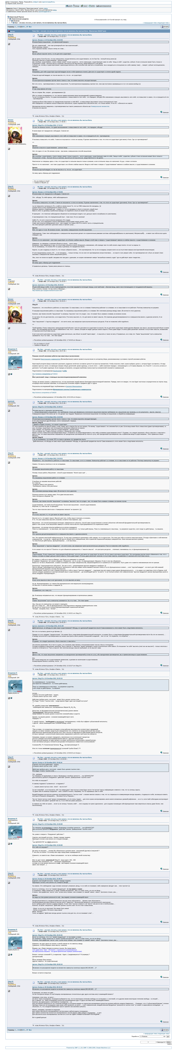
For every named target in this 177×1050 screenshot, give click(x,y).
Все (30, 27)
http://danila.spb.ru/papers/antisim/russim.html (47, 290)
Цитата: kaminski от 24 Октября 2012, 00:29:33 (47, 285)
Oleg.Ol (10, 34)
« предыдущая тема (150, 23)
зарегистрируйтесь (48, 2)
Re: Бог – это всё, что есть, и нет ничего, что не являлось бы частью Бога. (65, 35)
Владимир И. (12, 349)
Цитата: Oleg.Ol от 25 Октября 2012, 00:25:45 (47, 935)
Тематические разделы (20, 19)
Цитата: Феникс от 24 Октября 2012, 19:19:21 (47, 458)
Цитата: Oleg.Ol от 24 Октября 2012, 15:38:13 (47, 407)
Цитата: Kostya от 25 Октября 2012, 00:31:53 (47, 987)
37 (27, 27)
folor (9, 279)
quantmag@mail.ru (45, 11)
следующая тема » (163, 23)
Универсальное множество (100, 106)
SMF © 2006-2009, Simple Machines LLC (96, 1047)
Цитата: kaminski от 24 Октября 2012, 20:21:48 (47, 626)
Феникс (10, 120)
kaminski (11, 401)
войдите (36, 2)
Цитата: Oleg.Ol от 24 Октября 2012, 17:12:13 (47, 125)
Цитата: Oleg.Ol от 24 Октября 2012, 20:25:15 (47, 678)
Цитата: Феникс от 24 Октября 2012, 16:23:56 (47, 40)
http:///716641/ (45, 374)
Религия (16, 21)
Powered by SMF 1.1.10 (74, 1047)
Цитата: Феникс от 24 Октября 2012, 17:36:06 (47, 192)
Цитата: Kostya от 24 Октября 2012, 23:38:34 (47, 879)
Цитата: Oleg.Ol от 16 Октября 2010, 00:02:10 (47, 964)
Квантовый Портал (17, 17)
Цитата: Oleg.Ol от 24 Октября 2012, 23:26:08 (47, 824)
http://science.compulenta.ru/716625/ (44, 392)
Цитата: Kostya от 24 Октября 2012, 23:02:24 (47, 762)
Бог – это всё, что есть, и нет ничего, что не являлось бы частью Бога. (41, 23)
